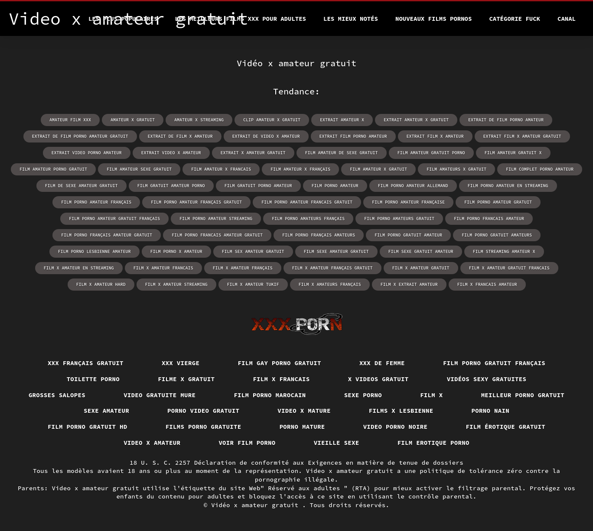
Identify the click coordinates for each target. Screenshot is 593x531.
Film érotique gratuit (505, 427)
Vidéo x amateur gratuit (256, 505)
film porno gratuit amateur (408, 235)
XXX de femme (382, 363)
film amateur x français (300, 169)
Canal (566, 19)
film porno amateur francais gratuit (306, 202)
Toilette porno (93, 379)
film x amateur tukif (253, 284)
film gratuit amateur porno (171, 185)
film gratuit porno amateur (258, 185)
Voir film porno (246, 443)
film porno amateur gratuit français (114, 218)
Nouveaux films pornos (433, 19)
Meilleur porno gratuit (523, 395)
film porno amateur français (96, 202)
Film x (431, 395)
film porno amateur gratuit (498, 202)
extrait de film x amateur (180, 136)
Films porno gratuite (203, 427)
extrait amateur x (342, 120)
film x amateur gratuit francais (509, 268)
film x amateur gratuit (421, 268)
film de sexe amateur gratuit (81, 185)
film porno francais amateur (489, 218)
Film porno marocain (270, 395)
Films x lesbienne (401, 410)
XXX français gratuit (86, 363)
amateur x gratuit (133, 120)
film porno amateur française (408, 202)
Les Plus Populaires (123, 19)
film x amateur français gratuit (332, 268)
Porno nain (491, 410)
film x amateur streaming (176, 284)
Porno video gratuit (203, 410)
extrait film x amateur (435, 136)
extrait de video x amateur (266, 136)
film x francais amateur (487, 284)
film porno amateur (335, 185)
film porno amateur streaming (215, 218)
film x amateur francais (163, 268)
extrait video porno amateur (87, 152)
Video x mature (304, 410)
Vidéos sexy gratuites (487, 379)
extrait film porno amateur (353, 136)
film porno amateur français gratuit (196, 202)
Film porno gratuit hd (87, 427)
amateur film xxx (70, 120)
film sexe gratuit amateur (420, 251)
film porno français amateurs (318, 235)
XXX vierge (181, 363)
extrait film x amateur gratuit (522, 136)
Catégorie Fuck (514, 19)
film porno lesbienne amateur (94, 251)
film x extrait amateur (409, 284)
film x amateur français (243, 268)
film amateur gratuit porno (431, 152)
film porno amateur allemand (413, 185)
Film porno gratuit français (494, 363)
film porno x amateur (176, 251)
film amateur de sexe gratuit (341, 152)
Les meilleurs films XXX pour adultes (240, 19)
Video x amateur (152, 443)
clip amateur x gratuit (271, 120)
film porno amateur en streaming (508, 185)
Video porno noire (395, 427)
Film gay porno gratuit (279, 363)
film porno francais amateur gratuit (217, 235)
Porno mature (302, 427)
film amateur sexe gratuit (139, 169)
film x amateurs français (330, 284)
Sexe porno (363, 395)
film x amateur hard (101, 284)
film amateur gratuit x (513, 152)
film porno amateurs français (308, 218)
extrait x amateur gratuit (253, 152)
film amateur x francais (221, 169)
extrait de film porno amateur (506, 120)
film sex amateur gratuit (253, 251)
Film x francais (281, 379)
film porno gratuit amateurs (497, 235)
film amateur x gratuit (378, 169)
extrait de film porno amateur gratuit (80, 136)
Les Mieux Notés (350, 19)
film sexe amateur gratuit (336, 251)
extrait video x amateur (171, 152)
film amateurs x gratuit (456, 169)
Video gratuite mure (159, 395)
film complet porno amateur (539, 169)
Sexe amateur (106, 410)
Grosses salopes (57, 395)
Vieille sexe (336, 443)
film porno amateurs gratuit (399, 218)
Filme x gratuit (186, 379)
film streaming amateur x (504, 251)
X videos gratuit (378, 379)
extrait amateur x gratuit (416, 120)
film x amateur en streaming (79, 268)
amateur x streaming (199, 120)
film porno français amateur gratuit (106, 235)
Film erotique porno (433, 443)
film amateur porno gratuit (53, 169)
